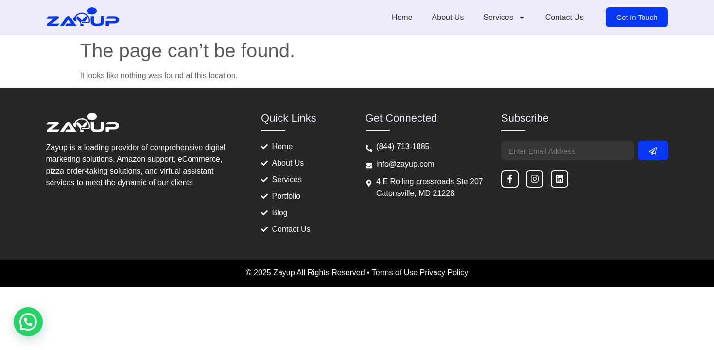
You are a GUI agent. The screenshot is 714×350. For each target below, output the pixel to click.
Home (402, 17)
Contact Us (564, 17)
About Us (448, 17)
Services (504, 17)
